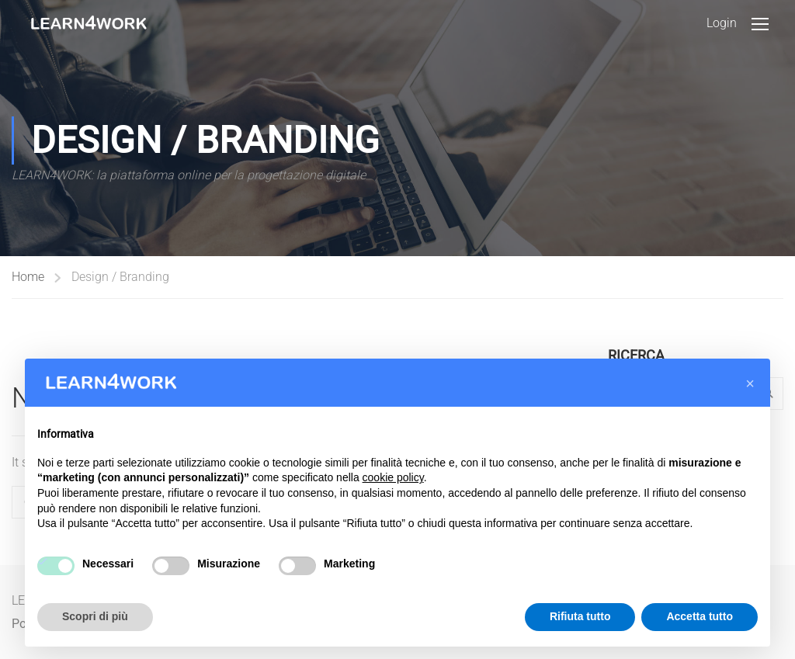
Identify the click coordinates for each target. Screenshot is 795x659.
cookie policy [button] (393, 477)
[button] (750, 383)
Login (721, 23)
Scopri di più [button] (95, 616)
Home (28, 276)
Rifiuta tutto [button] (580, 616)
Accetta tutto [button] (699, 616)
